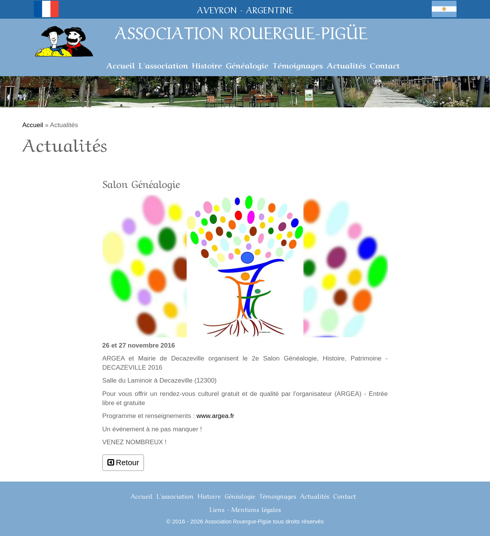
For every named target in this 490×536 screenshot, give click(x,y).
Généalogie (247, 64)
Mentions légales (256, 509)
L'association (163, 64)
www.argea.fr (215, 416)
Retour (127, 462)
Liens (217, 509)
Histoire (207, 64)
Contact (385, 64)
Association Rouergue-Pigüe (238, 522)
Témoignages (297, 64)
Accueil (120, 64)
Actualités (346, 64)
